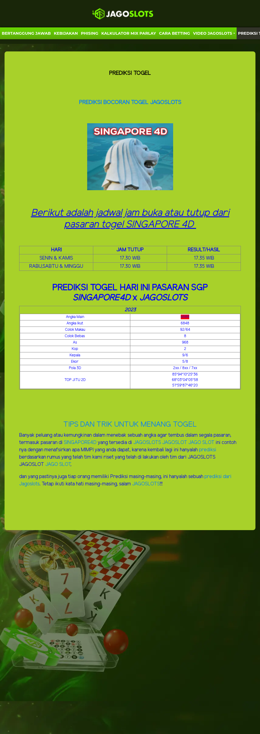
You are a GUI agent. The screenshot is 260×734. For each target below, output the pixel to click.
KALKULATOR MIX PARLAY (128, 33)
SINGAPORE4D (80, 443)
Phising (89, 33)
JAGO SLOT (201, 443)
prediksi (207, 450)
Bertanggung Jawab (26, 33)
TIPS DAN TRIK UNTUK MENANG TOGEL (130, 424)
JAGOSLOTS (147, 443)
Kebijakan (66, 33)
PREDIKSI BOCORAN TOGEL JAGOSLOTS (130, 102)
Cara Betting (174, 33)
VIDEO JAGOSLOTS (212, 33)
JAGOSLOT (175, 443)
